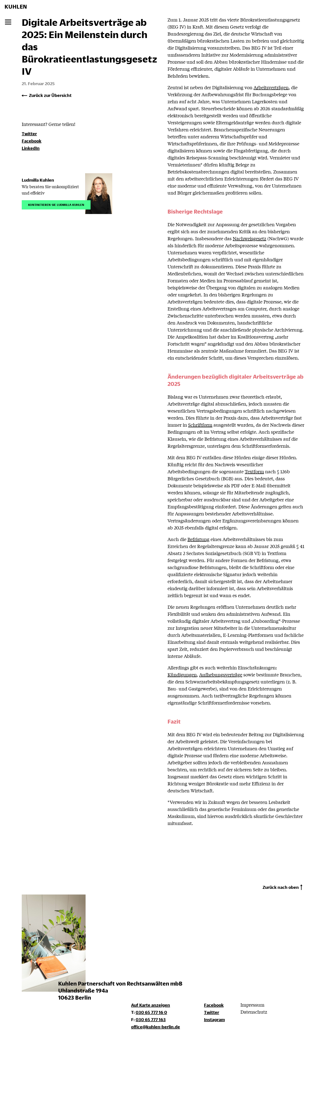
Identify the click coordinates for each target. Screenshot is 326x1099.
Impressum (252, 1005)
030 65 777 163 (151, 1019)
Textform (254, 471)
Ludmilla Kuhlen (38, 180)
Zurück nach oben (281, 887)
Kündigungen (182, 674)
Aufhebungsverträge (220, 674)
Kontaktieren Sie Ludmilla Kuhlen (56, 204)
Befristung (198, 539)
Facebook (31, 140)
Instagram (214, 1019)
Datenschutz (253, 1012)
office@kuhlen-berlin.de (155, 1026)
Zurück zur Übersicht (50, 95)
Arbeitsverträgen (271, 87)
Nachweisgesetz (249, 238)
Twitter (29, 133)
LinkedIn (31, 148)
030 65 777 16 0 (151, 1012)
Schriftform (200, 425)
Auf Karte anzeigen (150, 1005)
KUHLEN (16, 7)
